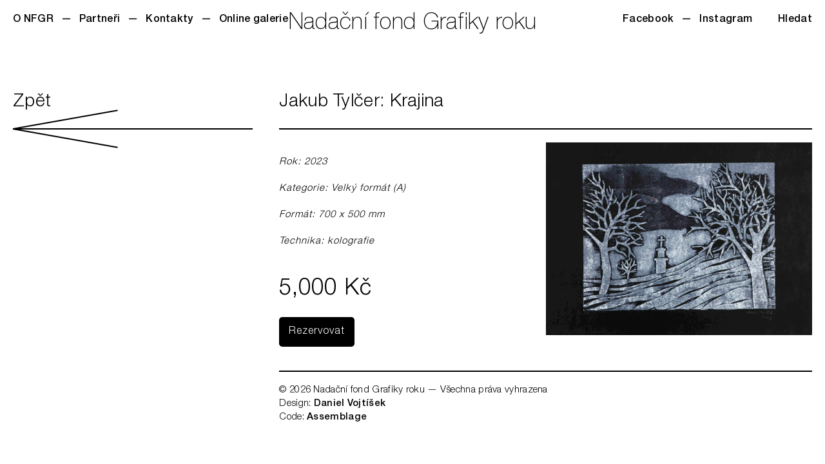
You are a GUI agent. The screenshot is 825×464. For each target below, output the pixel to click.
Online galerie (253, 20)
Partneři (99, 20)
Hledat (795, 20)
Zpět (133, 120)
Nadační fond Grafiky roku (413, 24)
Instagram (725, 20)
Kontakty (169, 20)
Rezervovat (317, 332)
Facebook (648, 20)
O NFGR (33, 20)
